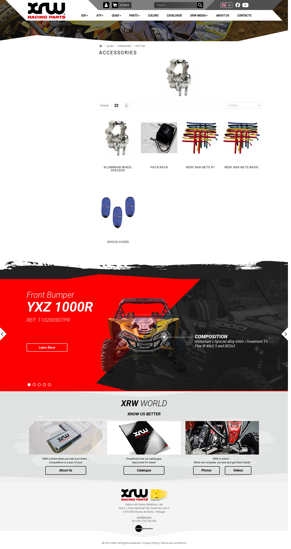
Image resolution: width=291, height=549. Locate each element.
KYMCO (37, 183)
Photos (206, 470)
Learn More (47, 347)
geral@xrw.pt (144, 517)
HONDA (37, 161)
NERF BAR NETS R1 (200, 167)
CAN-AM (37, 169)
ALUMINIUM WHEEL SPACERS (118, 168)
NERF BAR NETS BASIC (241, 167)
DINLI (36, 211)
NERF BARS (43, 126)
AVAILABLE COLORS (52, 240)
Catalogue (144, 470)
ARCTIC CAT (40, 219)
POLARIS (38, 97)
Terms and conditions (173, 543)
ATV (38, 61)
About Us (65, 470)
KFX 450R (40, 147)
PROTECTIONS (45, 133)
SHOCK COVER (118, 242)
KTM (35, 176)
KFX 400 (40, 154)
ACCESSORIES (45, 140)
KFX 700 (40, 111)
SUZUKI (37, 90)
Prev (3, 334)
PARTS (40, 228)
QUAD (40, 73)
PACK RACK (159, 167)
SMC (35, 197)
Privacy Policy (151, 543)
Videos (238, 470)
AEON (36, 204)
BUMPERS (43, 119)
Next (284, 334)
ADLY (36, 190)
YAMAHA (38, 83)
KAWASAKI (39, 104)
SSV (38, 49)
